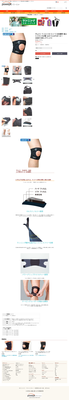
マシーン (30, 12)
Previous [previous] (1, 79)
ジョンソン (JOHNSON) (45, 368)
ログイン (41, 14)
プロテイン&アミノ (18, 372)
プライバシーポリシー (30, 388)
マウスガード (30, 379)
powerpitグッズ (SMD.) (45, 378)
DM (55, 368)
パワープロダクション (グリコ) (7, 375)
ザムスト (56, 364)
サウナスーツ (43, 373)
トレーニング (22, 12)
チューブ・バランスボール (32, 368)
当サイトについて (22, 388)
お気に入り (35, 14)
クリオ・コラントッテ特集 (32, 370)
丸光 (55, 369)
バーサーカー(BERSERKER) (6, 374)
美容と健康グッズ (14, 12)
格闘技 (30, 380)
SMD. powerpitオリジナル (6, 364)
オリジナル (47, 12)
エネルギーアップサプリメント (20, 364)
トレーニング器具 (31, 375)
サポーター (55, 12)
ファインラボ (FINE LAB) (6, 376)
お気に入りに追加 (59, 53)
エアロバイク (43, 364)
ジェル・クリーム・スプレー (32, 369)
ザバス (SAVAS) (5, 369)
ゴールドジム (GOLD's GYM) (6, 368)
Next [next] (33, 79)
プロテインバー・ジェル (6, 380)
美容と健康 (17, 370)
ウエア (38, 12)
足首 (55, 374)
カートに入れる (43, 53)
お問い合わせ (47, 388)
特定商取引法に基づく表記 (39, 388)
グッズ (30, 364)
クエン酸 (17, 366)
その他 (16, 375)
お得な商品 (63, 12)
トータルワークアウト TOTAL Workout (8, 370)
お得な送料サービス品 (58, 379)
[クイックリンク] (66, 8)
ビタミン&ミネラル (18, 371)
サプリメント (6, 12)
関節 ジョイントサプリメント (19, 365)
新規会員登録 (29, 14)
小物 (55, 380)
